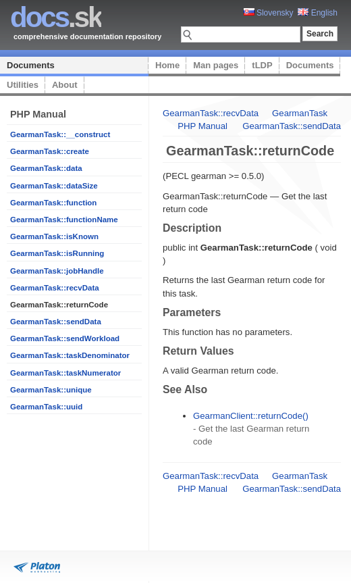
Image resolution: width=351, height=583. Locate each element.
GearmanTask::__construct (60, 134)
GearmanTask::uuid (46, 407)
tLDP (262, 65)
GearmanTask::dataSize (54, 186)
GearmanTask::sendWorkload (64, 338)
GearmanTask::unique (51, 390)
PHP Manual (202, 126)
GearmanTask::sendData (55, 322)
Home (167, 65)
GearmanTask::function (53, 203)
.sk (55, 17)
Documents (31, 65)
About (65, 85)
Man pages (215, 65)
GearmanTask (299, 113)
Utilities (22, 85)
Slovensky (269, 13)
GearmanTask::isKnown (54, 236)
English (318, 13)
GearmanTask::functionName (64, 220)
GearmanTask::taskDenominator (70, 355)
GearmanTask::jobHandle (57, 271)
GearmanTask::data (46, 168)
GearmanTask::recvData (54, 288)
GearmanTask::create (49, 151)
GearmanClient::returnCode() (250, 416)
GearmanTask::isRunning (57, 253)
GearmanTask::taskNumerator (65, 373)
